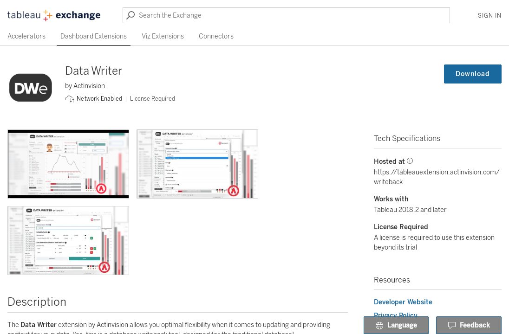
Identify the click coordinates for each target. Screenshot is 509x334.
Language (396, 325)
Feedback (469, 325)
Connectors (216, 36)
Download (473, 74)
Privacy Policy (396, 316)
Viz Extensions (163, 36)
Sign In (490, 16)
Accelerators (26, 36)
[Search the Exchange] (286, 15)
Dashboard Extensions (93, 36)
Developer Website (403, 302)
